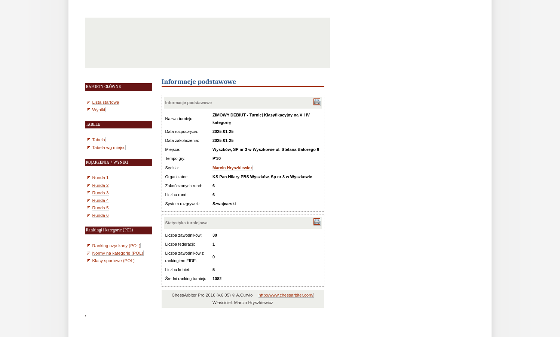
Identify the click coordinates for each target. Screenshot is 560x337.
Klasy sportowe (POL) (113, 260)
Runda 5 (100, 207)
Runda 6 (100, 215)
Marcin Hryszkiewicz (232, 168)
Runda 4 (100, 200)
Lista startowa (105, 102)
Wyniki (98, 109)
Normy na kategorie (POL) (117, 253)
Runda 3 (100, 192)
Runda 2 (100, 185)
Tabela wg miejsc (109, 147)
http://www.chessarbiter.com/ (285, 295)
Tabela (98, 139)
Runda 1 (100, 177)
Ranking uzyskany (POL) (116, 245)
